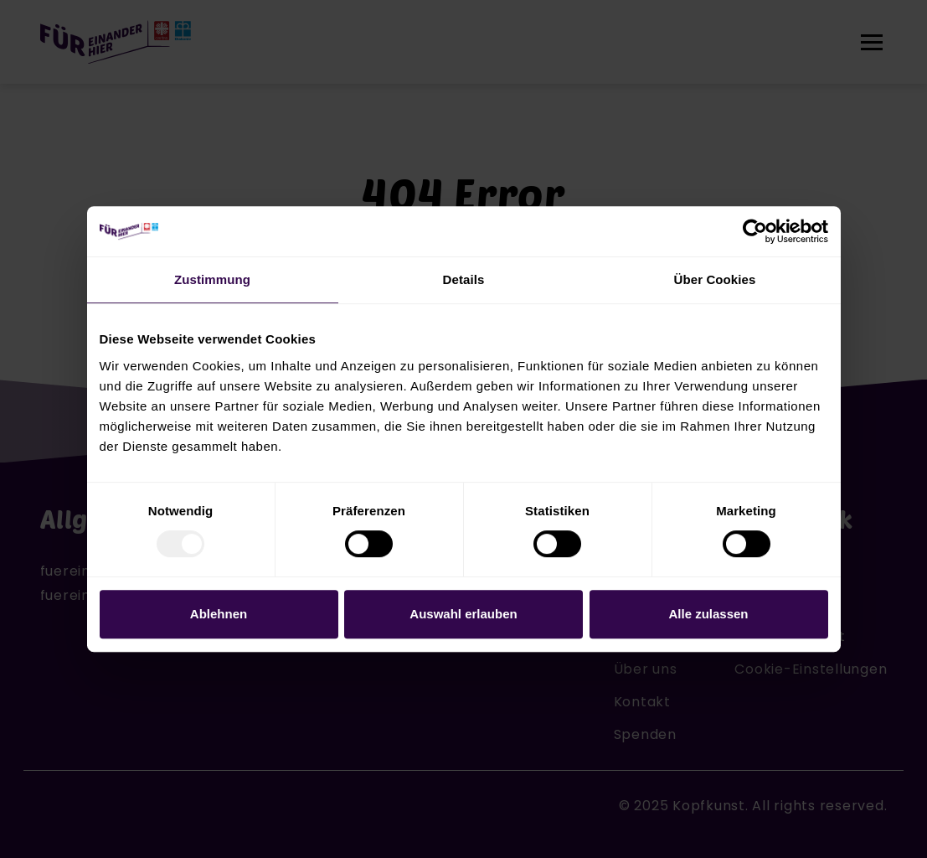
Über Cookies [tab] (715, 279)
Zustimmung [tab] (212, 279)
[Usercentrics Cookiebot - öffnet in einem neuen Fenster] (755, 231)
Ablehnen (218, 614)
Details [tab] (464, 279)
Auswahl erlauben (463, 614)
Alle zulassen (708, 614)
